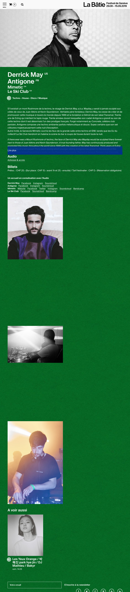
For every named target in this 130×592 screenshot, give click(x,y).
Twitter (42, 188)
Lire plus (12, 150)
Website (21, 188)
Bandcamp (78, 188)
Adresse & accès (16, 160)
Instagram (38, 183)
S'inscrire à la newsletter (77, 585)
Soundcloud (51, 183)
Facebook (26, 183)
